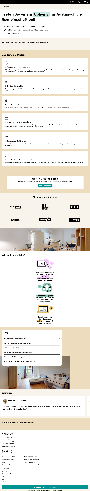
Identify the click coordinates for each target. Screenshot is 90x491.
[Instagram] (10, 451)
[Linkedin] (7, 451)
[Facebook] (3, 451)
